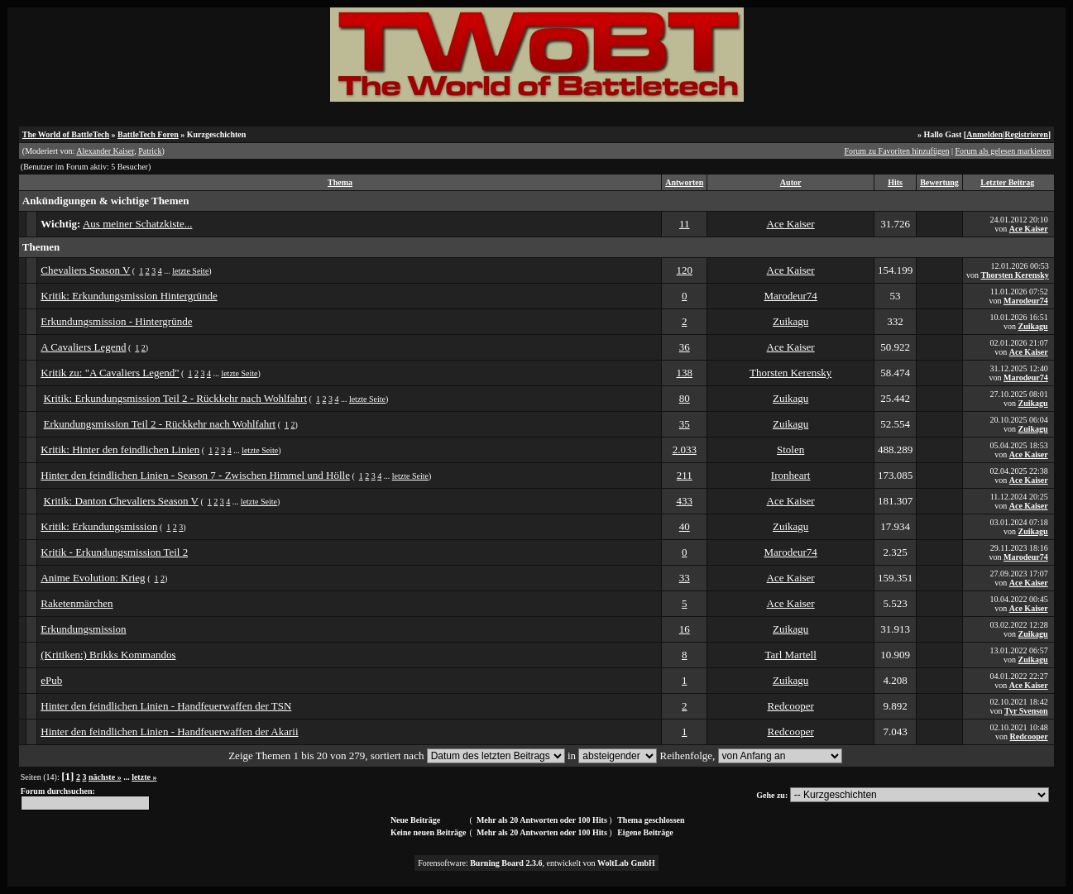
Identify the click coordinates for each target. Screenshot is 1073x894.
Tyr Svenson (1026, 710)
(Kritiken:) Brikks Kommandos (108, 654)
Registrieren (1026, 134)
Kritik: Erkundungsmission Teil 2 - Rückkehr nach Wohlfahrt (176, 398)
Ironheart (791, 475)
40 (684, 526)
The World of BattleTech (65, 134)
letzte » (144, 777)
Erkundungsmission (83, 629)
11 (684, 224)
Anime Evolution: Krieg (93, 577)
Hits (895, 182)
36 (684, 347)
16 (684, 629)
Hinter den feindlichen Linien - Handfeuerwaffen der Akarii (169, 731)
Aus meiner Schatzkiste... (138, 224)
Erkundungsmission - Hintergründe (116, 321)
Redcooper (790, 706)
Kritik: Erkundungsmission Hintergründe (129, 295)
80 (684, 398)
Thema (340, 182)
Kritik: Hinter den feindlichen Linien (120, 449)
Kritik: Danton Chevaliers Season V (121, 501)
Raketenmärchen (77, 603)
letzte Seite (190, 270)
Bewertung (939, 182)
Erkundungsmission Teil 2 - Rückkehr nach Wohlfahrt (160, 424)
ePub (51, 680)
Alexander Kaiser (105, 150)
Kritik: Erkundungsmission (99, 526)
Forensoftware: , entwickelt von (536, 863)
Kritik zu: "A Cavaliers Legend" (110, 372)
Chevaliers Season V (85, 270)
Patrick (149, 150)
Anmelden (984, 134)
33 (684, 577)
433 (685, 501)
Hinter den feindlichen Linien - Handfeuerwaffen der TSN (166, 706)
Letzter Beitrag (1007, 182)
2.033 (685, 449)
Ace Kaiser (791, 224)
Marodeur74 (790, 295)
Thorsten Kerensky (1014, 275)
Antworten (684, 182)
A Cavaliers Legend (83, 347)
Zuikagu (790, 321)
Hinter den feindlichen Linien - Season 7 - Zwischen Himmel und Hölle (195, 475)
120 (685, 270)
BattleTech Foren (148, 134)
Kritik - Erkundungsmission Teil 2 (114, 552)
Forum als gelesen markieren (1003, 150)
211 (684, 475)
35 (684, 424)
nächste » (105, 777)
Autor (791, 182)
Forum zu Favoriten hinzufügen (896, 150)
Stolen (790, 449)
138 (685, 372)
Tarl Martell (791, 654)
